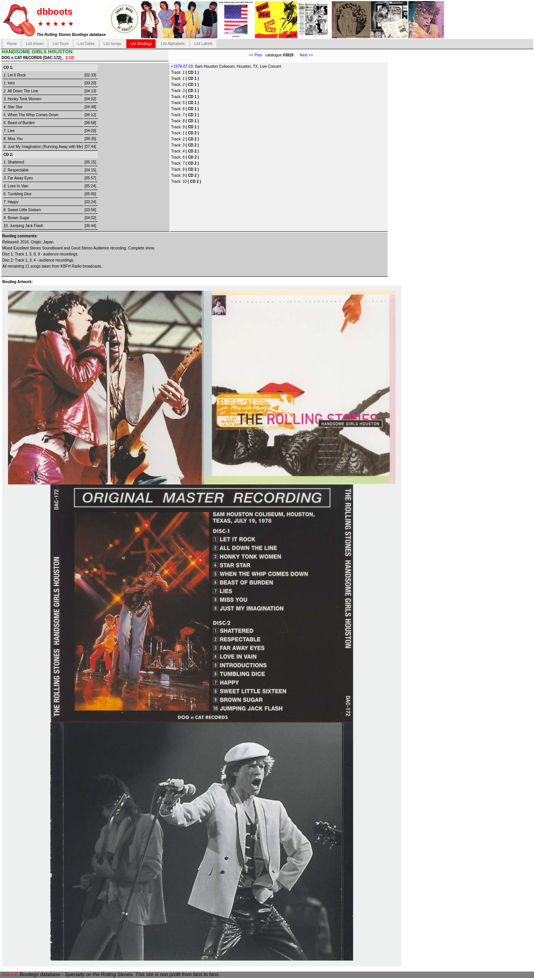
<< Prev (255, 55)
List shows (35, 44)
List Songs (112, 44)
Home (12, 44)
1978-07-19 (183, 66)
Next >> (303, 55)
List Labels (203, 44)
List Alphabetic (173, 44)
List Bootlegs (141, 44)
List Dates (86, 44)
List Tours (61, 44)
